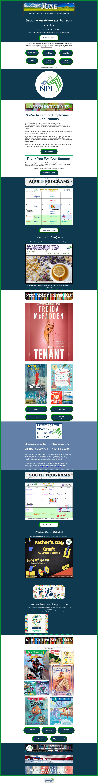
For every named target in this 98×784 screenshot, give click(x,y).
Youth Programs (66, 53)
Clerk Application (49, 151)
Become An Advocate (49, 37)
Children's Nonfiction (66, 730)
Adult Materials (49, 61)
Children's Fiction (32, 730)
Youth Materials (66, 61)
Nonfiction (62, 409)
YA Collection (40, 738)
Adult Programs (49, 53)
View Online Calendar (49, 230)
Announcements (32, 52)
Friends (32, 60)
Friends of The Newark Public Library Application (48, 467)
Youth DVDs (49, 730)
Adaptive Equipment (62, 417)
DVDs (36, 417)
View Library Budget (49, 172)
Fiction (36, 409)
